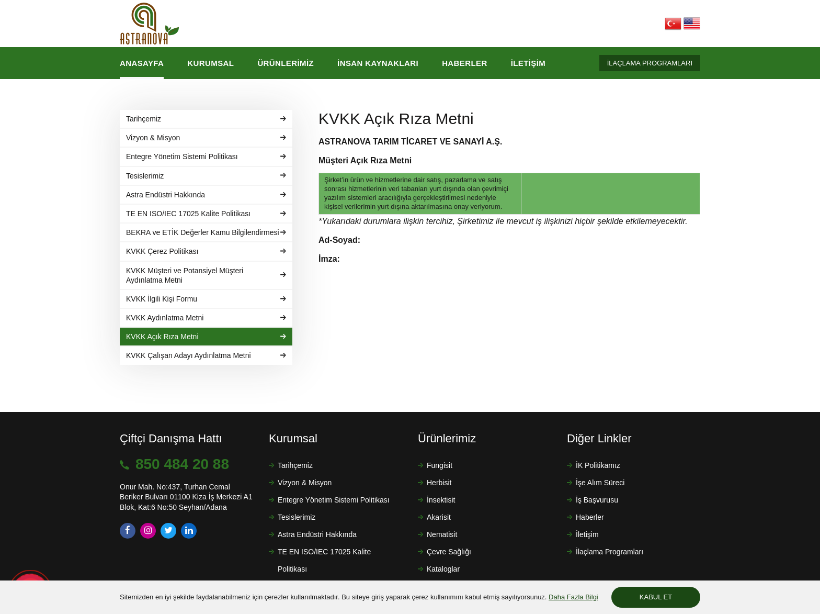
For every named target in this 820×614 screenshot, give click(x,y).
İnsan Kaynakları (377, 63)
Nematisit (442, 534)
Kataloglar (443, 569)
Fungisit (439, 465)
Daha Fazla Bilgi (573, 597)
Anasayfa (142, 63)
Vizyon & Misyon (305, 482)
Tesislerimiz (296, 517)
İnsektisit (441, 500)
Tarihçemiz (295, 465)
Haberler (464, 63)
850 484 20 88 (182, 464)
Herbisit (439, 482)
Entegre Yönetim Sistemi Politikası (334, 500)
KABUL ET (656, 597)
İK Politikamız (598, 465)
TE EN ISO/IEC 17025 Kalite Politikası (324, 560)
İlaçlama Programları (609, 552)
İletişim (528, 63)
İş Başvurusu (597, 500)
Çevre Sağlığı (449, 552)
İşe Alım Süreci (600, 482)
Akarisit (439, 517)
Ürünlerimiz (285, 63)
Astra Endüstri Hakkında (317, 534)
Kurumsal (210, 63)
